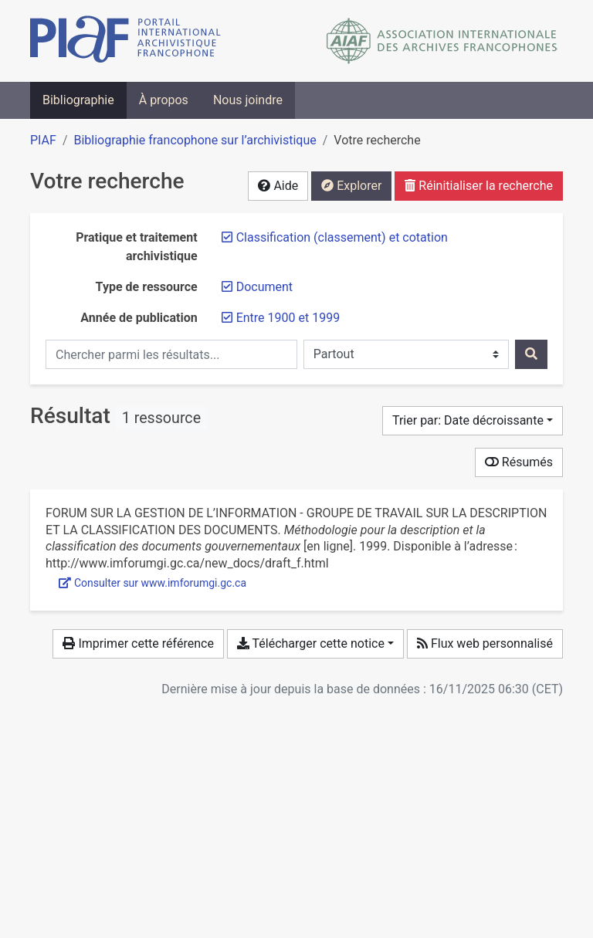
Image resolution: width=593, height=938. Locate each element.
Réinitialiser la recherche (479, 185)
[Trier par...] (472, 420)
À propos (163, 100)
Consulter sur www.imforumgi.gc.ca (152, 583)
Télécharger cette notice (311, 643)
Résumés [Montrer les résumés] (519, 462)
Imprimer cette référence (138, 643)
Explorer (351, 185)
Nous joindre (248, 100)
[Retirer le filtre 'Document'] (264, 286)
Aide (278, 185)
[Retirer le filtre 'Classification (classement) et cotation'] (342, 237)
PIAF (43, 140)
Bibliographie (78, 100)
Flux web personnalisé (485, 643)
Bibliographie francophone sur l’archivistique (194, 140)
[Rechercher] (531, 354)
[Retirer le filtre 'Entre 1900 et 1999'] (288, 317)
